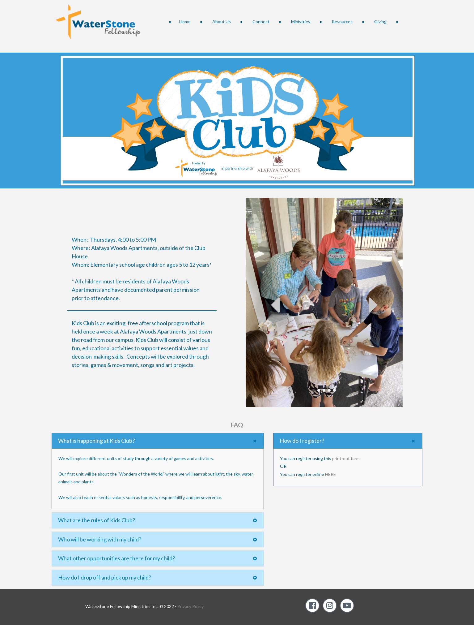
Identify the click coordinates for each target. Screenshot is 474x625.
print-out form (346, 458)
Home (185, 21)
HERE (330, 473)
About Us (221, 21)
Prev (275, 305)
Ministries (300, 21)
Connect (260, 21)
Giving (380, 21)
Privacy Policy (190, 606)
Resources (342, 21)
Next (373, 305)
